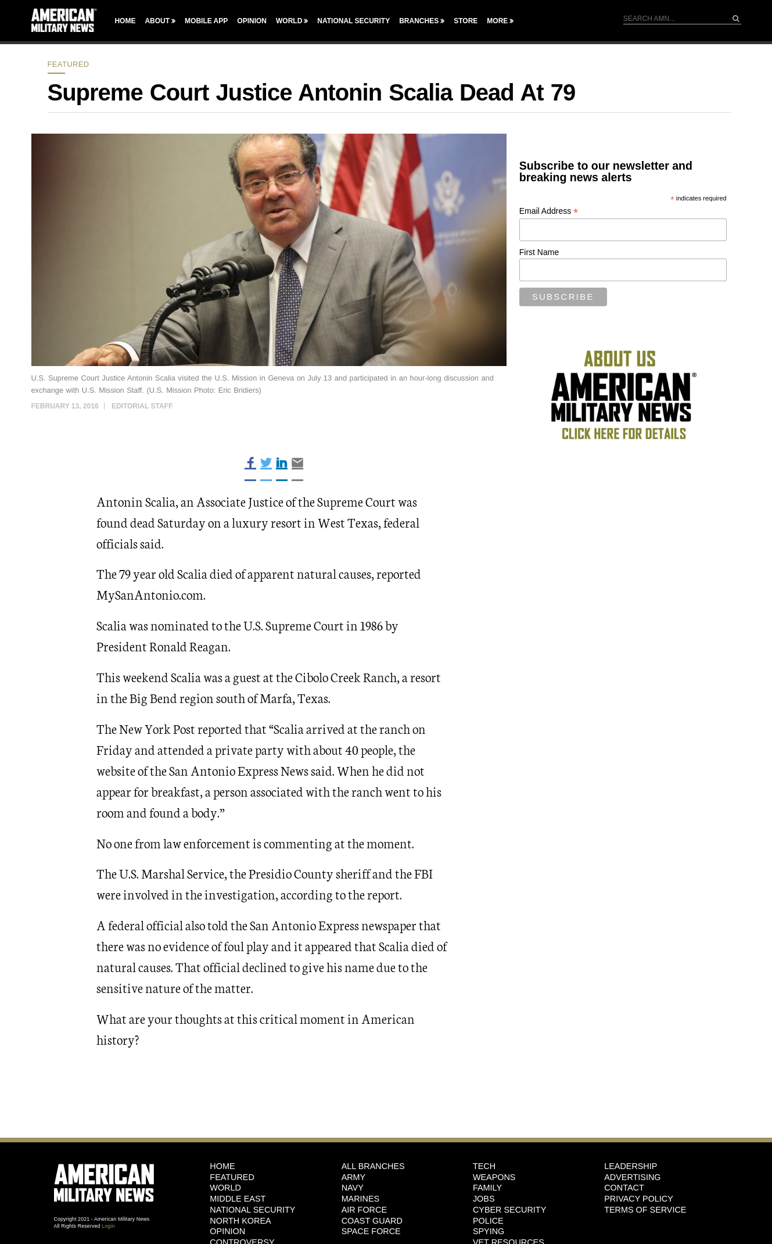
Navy (353, 1187)
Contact (624, 1187)
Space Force (371, 1231)
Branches (419, 21)
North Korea (240, 1220)
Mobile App (206, 21)
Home (124, 21)
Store (465, 21)
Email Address (549, 211)
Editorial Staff (142, 406)
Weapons (494, 1177)
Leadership (630, 1166)
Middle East (237, 1198)
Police (488, 1220)
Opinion (252, 21)
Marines (361, 1198)
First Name (539, 252)
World (289, 21)
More (497, 21)
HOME (222, 1166)
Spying (488, 1231)
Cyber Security (509, 1209)
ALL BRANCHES (373, 1166)
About (157, 21)
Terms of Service (645, 1209)
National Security (353, 21)
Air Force (364, 1209)
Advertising (632, 1177)
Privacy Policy (638, 1198)
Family (487, 1187)
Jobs (484, 1198)
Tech (484, 1166)
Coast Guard (372, 1220)
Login (108, 1226)
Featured (68, 64)
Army (354, 1177)
